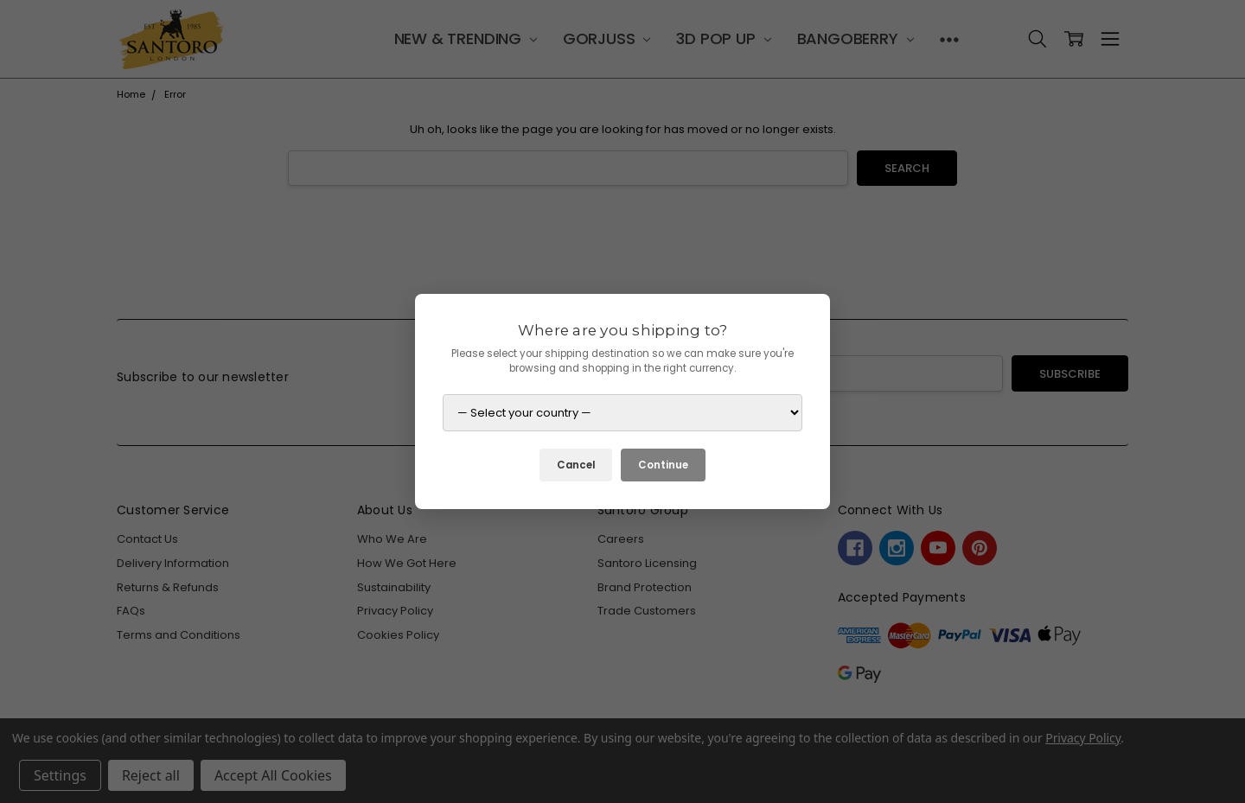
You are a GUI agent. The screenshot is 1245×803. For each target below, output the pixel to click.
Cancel (576, 465)
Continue (663, 465)
